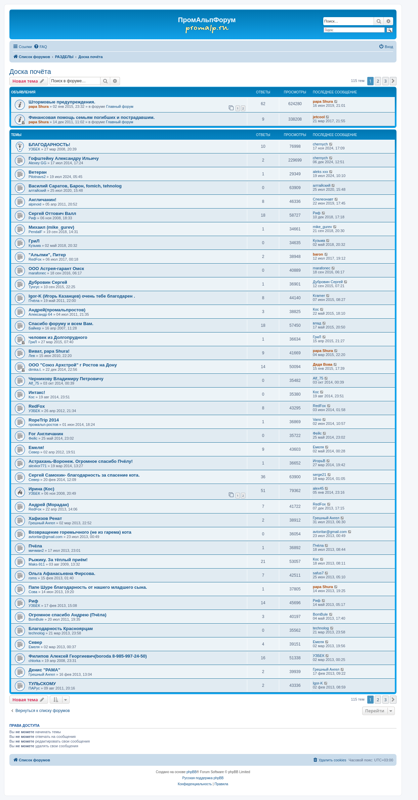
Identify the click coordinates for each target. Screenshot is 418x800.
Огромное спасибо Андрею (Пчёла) (68, 614)
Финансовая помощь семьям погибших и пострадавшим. (92, 117)
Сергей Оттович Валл (52, 213)
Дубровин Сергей (48, 282)
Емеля (318, 447)
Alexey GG (37, 163)
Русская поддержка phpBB (202, 778)
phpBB (191, 772)
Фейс (33, 438)
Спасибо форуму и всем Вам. (61, 323)
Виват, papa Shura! (49, 351)
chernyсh (320, 144)
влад (317, 323)
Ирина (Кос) (41, 488)
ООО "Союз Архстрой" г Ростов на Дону (73, 364)
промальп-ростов (43, 425)
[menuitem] (40, 47)
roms (33, 578)
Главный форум (119, 106)
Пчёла (34, 301)
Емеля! (36, 447)
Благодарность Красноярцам (61, 628)
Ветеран (38, 172)
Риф (32, 218)
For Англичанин (46, 433)
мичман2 (36, 550)
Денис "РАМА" (44, 669)
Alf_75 (34, 383)
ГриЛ (34, 240)
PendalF (35, 232)
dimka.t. (35, 369)
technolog (37, 633)
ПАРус (34, 688)
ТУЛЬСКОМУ (42, 683)
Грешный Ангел (42, 523)
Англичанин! (42, 199)
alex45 (318, 488)
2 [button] (378, 81)
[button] (393, 81)
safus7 (318, 573)
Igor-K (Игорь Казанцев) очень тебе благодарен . (82, 296)
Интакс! (37, 392)
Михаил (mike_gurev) (51, 227)
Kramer (319, 296)
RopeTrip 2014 (44, 420)
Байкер (35, 328)
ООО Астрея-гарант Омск (56, 268)
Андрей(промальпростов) (57, 309)
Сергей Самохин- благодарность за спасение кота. (84, 475)
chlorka (34, 661)
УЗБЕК (34, 149)
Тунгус (34, 287)
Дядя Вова (322, 364)
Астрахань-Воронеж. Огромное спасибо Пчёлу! (81, 461)
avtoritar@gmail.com (45, 537)
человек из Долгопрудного (58, 337)
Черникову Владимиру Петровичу (66, 378)
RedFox (35, 259)
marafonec (37, 273)
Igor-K (318, 683)
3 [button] (385, 81)
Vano (317, 419)
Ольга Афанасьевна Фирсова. (62, 573)
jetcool (319, 117)
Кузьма (35, 245)
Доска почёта (30, 71)
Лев (32, 356)
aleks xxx (320, 172)
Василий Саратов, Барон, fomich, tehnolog (75, 185)
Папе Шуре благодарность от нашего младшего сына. (88, 587)
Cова (33, 592)
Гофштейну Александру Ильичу (64, 158)
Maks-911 (37, 564)
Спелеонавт (323, 199)
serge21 (319, 475)
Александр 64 (40, 314)
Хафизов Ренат (45, 518)
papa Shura (39, 106)
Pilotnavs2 (37, 177)
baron (318, 254)
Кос (316, 309)
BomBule (36, 619)
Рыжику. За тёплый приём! (58, 559)
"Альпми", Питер (47, 254)
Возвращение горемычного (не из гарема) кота (80, 532)
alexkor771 (38, 466)
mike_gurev (322, 227)
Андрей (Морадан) (49, 504)
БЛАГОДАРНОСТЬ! (49, 144)
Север (34, 452)
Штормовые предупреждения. (62, 101)
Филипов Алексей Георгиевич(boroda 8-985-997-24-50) (88, 656)
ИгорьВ (319, 461)
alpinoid (35, 204)
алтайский (37, 190)
